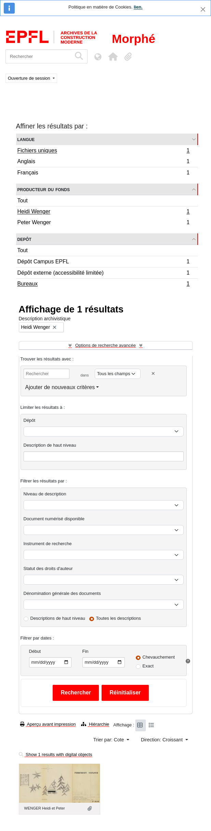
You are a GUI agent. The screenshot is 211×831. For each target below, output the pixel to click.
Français (103, 173)
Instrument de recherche (48, 543)
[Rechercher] (38, 56)
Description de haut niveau (50, 445)
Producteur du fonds (43, 189)
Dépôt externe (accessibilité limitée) (103, 274)
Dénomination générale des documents (62, 593)
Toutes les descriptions (118, 618)
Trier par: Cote (109, 739)
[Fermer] (203, 9)
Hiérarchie (95, 724)
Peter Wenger (103, 223)
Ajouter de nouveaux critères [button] (60, 387)
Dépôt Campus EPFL (103, 262)
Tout (22, 200)
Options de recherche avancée (105, 345)
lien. (138, 7)
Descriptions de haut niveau (57, 618)
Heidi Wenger (103, 212)
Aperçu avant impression (48, 724)
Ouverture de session (29, 78)
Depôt (24, 239)
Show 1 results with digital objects (55, 754)
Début (35, 651)
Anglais (103, 162)
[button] (112, 56)
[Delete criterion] (153, 373)
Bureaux (103, 284)
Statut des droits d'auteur (48, 568)
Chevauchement (159, 657)
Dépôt (30, 420)
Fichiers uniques (103, 151)
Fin (85, 651)
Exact (148, 665)
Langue (26, 139)
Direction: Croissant (162, 739)
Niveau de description (45, 493)
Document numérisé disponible (54, 518)
